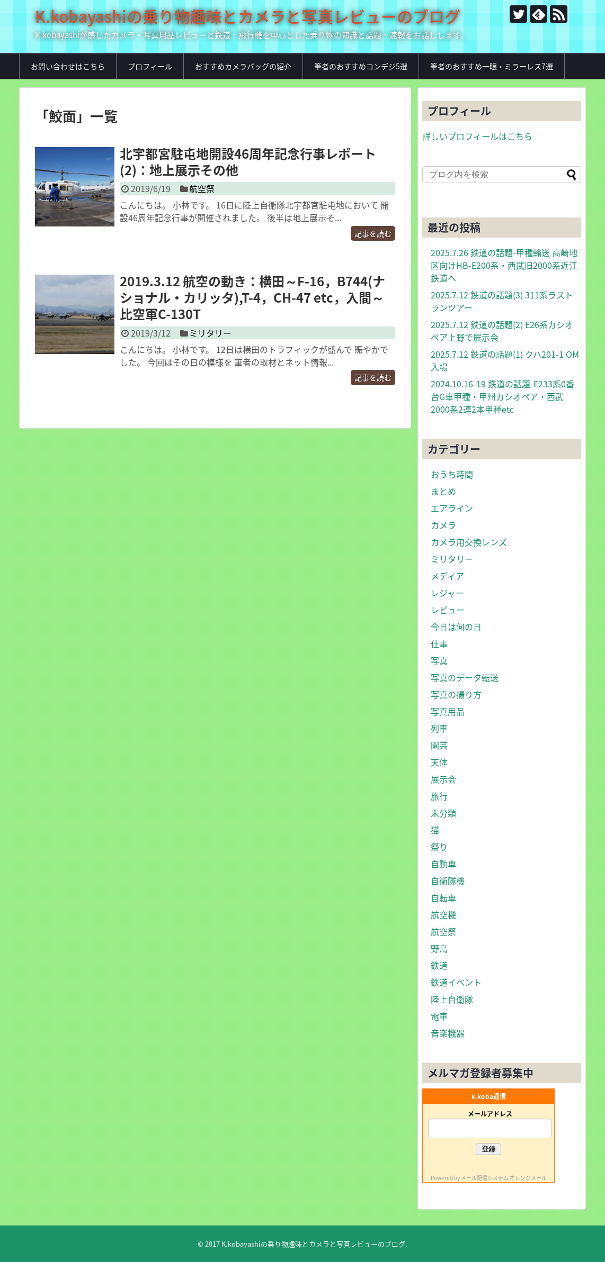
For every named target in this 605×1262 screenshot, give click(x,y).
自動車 (443, 863)
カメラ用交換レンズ (469, 541)
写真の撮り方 (456, 694)
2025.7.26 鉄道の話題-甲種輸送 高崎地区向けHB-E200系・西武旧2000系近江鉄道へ (504, 265)
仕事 (439, 643)
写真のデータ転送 (465, 677)
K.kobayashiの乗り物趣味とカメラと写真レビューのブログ (247, 16)
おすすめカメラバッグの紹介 (243, 66)
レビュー (448, 609)
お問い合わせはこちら (68, 66)
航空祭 (202, 188)
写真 (439, 660)
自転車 (443, 897)
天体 (439, 762)
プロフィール (150, 66)
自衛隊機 (448, 880)
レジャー (447, 592)
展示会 (443, 779)
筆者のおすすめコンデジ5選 (360, 66)
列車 (439, 728)
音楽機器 (448, 1033)
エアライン (452, 508)
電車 (439, 1016)
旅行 (439, 795)
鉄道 (439, 965)
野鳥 (439, 948)
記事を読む (373, 233)
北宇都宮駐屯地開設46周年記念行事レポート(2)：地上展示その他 (248, 161)
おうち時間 (452, 474)
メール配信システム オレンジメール (504, 1178)
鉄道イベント (456, 982)
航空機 (443, 914)
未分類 (443, 812)
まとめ (443, 491)
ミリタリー (210, 332)
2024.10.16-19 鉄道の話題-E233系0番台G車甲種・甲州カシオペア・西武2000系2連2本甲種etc (502, 396)
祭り (439, 846)
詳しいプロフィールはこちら (477, 136)
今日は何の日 (456, 626)
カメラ (443, 525)
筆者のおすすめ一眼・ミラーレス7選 (491, 66)
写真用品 (448, 711)
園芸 (439, 745)
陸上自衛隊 (452, 999)
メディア (447, 575)
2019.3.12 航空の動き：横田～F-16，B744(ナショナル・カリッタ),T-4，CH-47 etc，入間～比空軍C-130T (252, 297)
